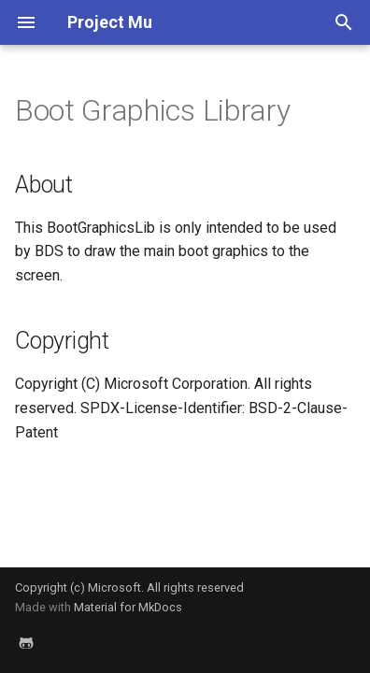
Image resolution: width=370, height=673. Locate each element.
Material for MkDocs (128, 607)
